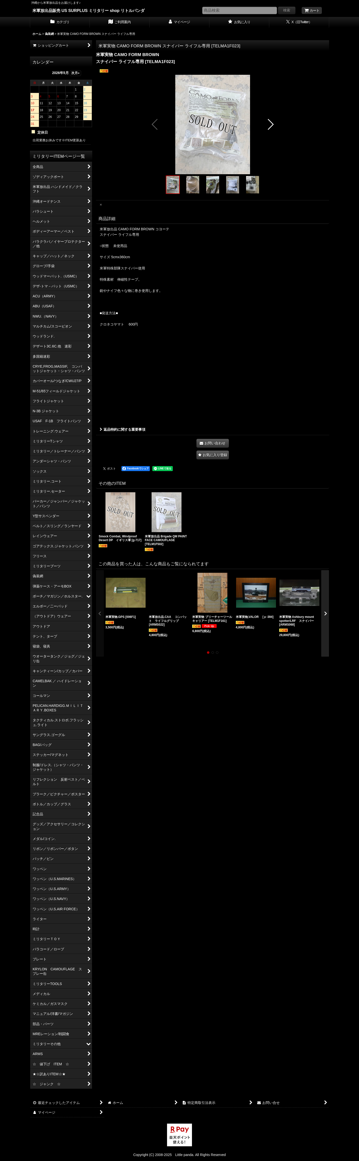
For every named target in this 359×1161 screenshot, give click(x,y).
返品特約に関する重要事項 (122, 429)
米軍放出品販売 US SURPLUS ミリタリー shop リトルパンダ (88, 10)
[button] (155, 124)
